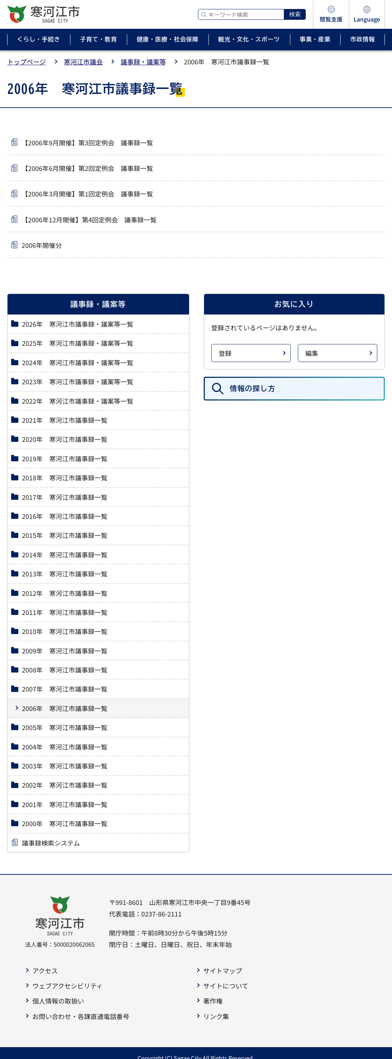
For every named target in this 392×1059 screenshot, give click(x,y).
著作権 (213, 1000)
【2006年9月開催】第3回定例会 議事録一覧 (87, 142)
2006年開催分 (42, 245)
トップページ (26, 61)
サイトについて (225, 985)
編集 (311, 353)
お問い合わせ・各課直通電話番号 (80, 1016)
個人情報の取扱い (58, 1000)
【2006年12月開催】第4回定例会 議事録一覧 (89, 219)
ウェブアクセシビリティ (67, 985)
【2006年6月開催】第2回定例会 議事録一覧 (87, 168)
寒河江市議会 (83, 61)
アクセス (45, 970)
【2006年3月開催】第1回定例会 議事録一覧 (87, 193)
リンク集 (216, 1016)
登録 (225, 353)
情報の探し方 (253, 388)
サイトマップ (222, 970)
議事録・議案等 (143, 61)
